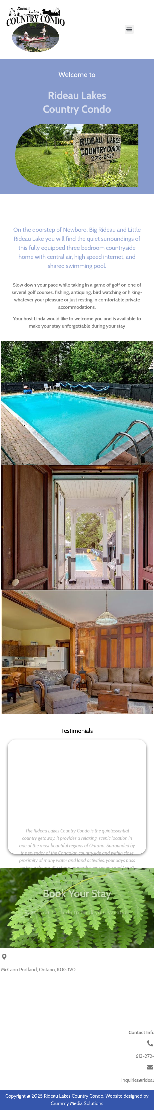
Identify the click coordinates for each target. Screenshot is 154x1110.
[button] (129, 29)
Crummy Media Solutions (77, 1103)
